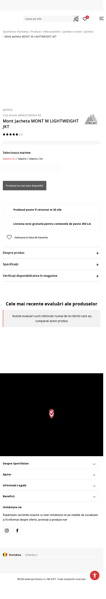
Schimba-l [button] (31, 555)
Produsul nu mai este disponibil (24, 185)
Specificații (50, 264)
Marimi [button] (22, 158)
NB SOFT (51, 579)
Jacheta (88, 31)
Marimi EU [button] (9, 158)
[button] (51, 19)
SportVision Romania (15, 31)
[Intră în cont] (84, 18)
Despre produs (50, 253)
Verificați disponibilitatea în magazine (50, 276)
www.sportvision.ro (35, 579)
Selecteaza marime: (17, 152)
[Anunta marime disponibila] (6, 168)
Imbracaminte (51, 31)
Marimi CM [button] (36, 158)
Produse (36, 31)
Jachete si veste (72, 31)
